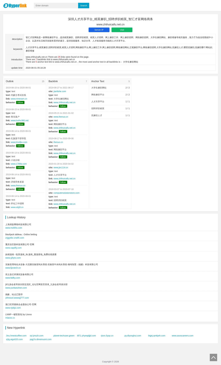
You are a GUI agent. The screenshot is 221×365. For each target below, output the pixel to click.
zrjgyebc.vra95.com (14, 238)
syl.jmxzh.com (36, 335)
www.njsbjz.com (13, 308)
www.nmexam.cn (19, 99)
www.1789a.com (19, 164)
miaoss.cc (10, 318)
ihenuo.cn (58, 142)
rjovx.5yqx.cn (107, 335)
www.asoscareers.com (182, 335)
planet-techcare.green (64, 335)
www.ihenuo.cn (18, 185)
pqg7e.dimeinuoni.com (41, 339)
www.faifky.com (12, 278)
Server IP (98, 30)
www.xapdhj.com (13, 248)
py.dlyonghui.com (132, 335)
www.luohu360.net (19, 120)
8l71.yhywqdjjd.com (86, 335)
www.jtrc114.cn (61, 167)
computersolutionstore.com (66, 193)
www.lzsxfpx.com (19, 142)
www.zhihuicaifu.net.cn (64, 102)
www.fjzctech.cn (13, 268)
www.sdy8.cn (17, 207)
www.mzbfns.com (13, 228)
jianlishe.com (60, 91)
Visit (122, 30)
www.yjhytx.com (13, 258)
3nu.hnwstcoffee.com (16, 335)
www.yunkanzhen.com (16, 288)
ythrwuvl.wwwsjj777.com (17, 298)
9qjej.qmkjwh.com (156, 335)
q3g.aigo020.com (14, 339)
